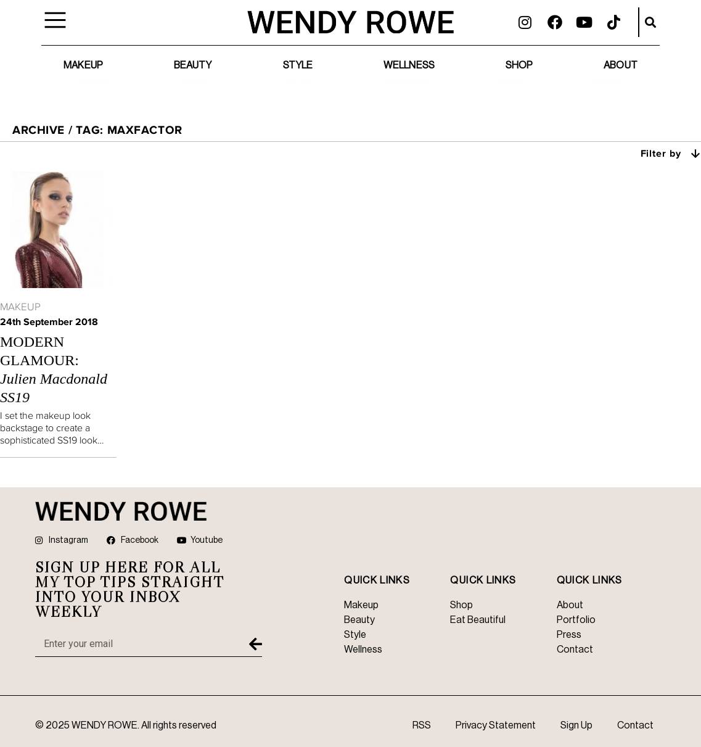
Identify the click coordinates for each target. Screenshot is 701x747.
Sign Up (576, 725)
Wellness (409, 65)
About (620, 65)
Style (298, 65)
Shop (519, 65)
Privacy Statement (496, 725)
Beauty (193, 65)
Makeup (83, 65)
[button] (650, 22)
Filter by (671, 153)
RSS (421, 725)
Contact (635, 725)
